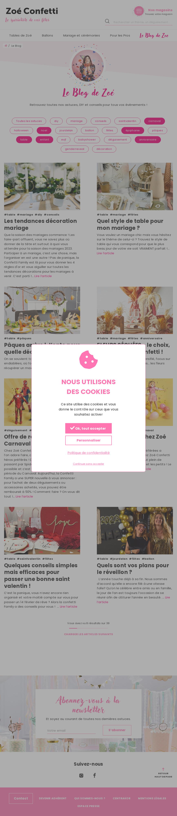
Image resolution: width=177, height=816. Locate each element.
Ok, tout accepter (88, 428)
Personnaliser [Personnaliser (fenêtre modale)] (89, 440)
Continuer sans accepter (88, 464)
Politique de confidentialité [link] (88, 452)
